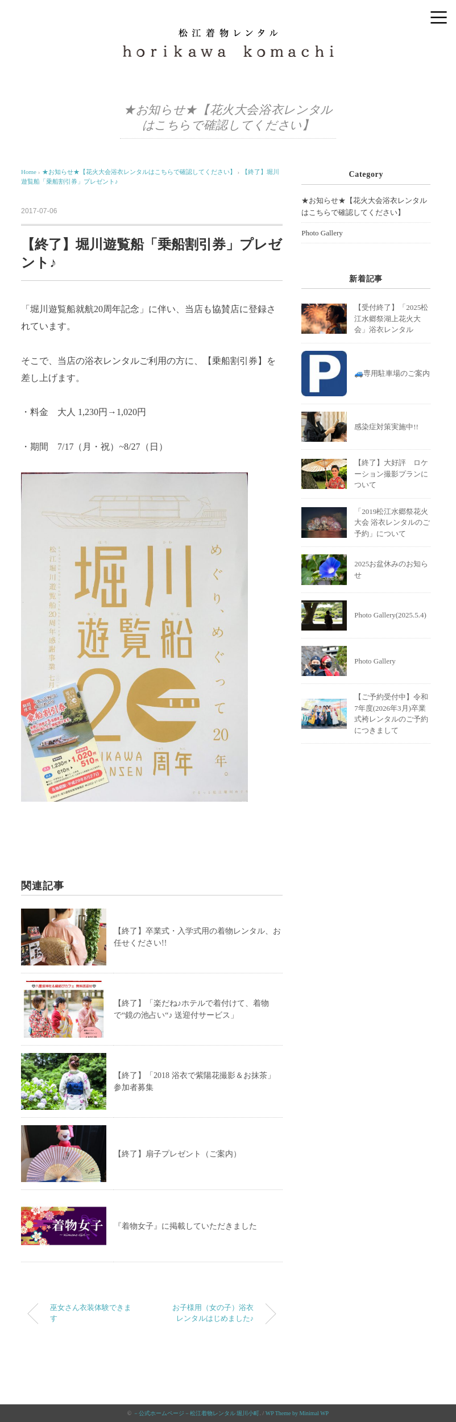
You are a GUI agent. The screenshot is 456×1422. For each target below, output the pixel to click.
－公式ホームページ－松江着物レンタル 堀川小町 (196, 1413)
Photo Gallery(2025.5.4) (390, 615)
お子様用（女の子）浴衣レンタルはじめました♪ (213, 1313)
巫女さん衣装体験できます (90, 1313)
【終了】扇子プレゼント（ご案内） (177, 1154)
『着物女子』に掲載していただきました (185, 1226)
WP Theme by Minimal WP (297, 1413)
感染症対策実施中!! (386, 426)
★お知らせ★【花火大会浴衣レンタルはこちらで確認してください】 (364, 206)
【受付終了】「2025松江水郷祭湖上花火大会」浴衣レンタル (391, 318)
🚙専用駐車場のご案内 (392, 373)
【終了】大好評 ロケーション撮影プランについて (391, 473)
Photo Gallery (322, 233)
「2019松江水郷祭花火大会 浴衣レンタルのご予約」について (392, 522)
